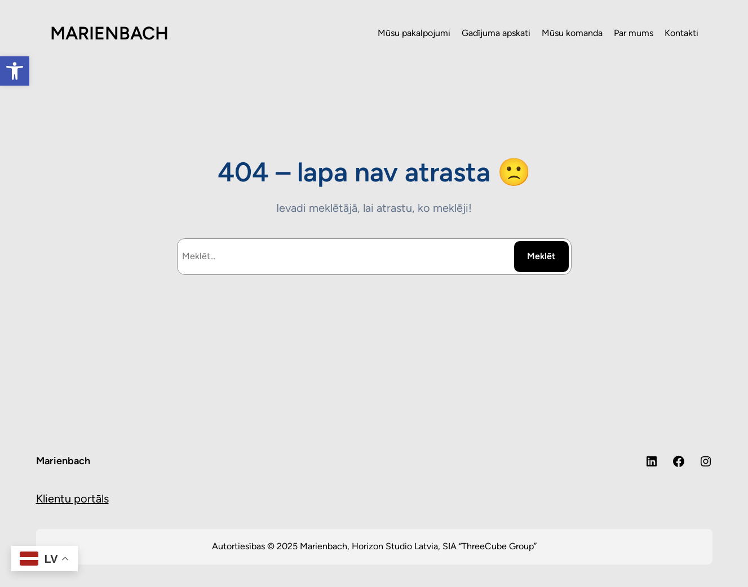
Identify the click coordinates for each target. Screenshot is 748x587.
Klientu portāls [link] (72, 498)
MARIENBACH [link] (109, 33)
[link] (14, 71)
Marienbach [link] (63, 461)
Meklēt (541, 256)
